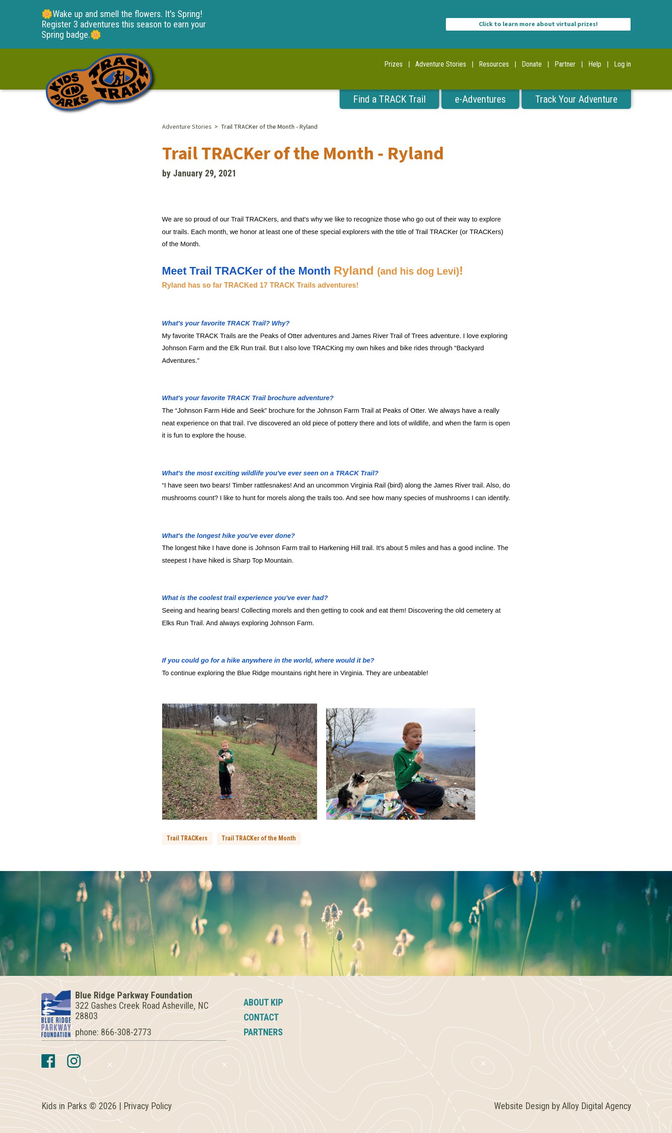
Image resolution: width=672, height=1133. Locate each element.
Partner (565, 64)
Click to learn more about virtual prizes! (538, 24)
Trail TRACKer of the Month (259, 838)
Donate (532, 64)
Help (594, 64)
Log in (622, 64)
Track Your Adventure (576, 99)
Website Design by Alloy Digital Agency (562, 1106)
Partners (263, 1032)
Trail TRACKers (187, 838)
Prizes (393, 64)
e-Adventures (480, 99)
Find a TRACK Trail (389, 99)
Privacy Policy (147, 1106)
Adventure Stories (440, 64)
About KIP (263, 1002)
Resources (494, 64)
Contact (261, 1017)
